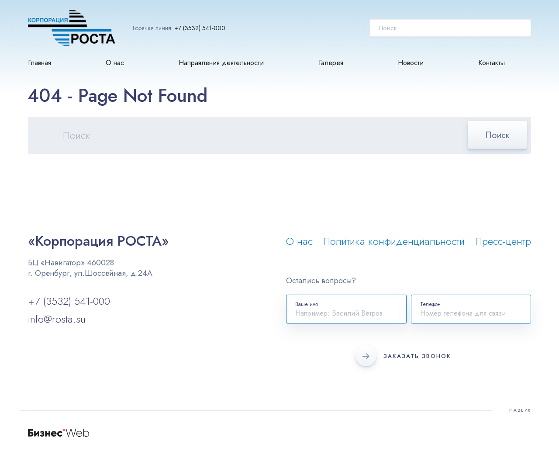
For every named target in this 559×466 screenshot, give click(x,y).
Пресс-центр (503, 241)
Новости (411, 63)
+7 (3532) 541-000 (199, 28)
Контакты (491, 63)
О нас (115, 63)
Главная (39, 63)
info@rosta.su (57, 319)
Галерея (331, 63)
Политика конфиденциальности (394, 241)
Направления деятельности (221, 63)
